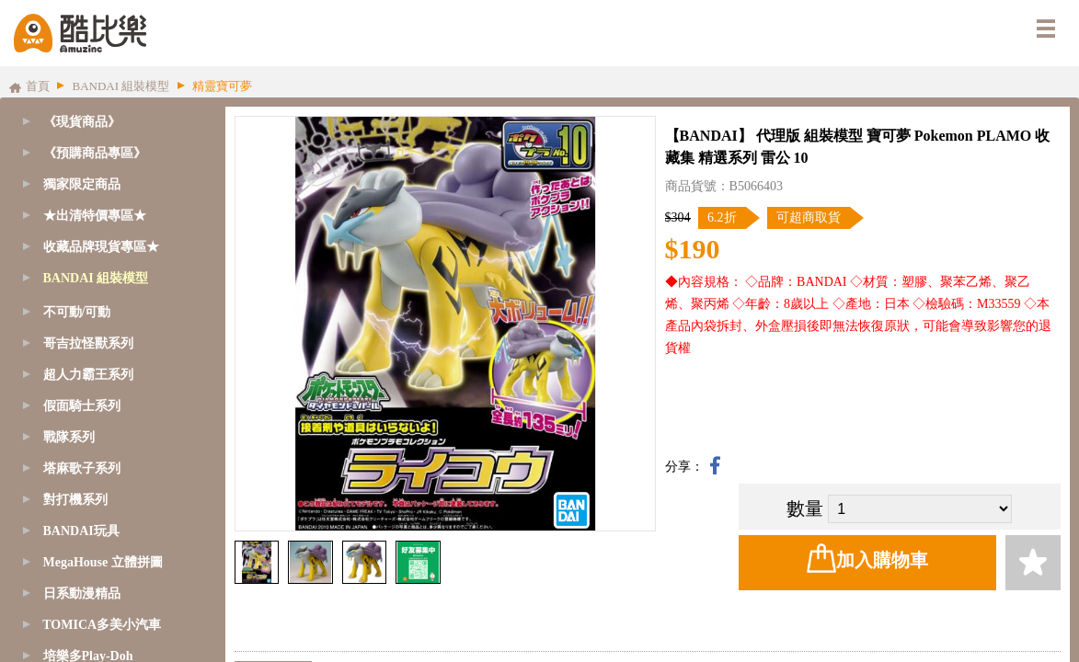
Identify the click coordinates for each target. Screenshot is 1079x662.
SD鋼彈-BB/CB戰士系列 (114, 434)
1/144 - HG (75, 622)
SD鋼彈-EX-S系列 (96, 403)
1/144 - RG (75, 591)
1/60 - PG (71, 528)
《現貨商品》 (82, 122)
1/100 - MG (76, 559)
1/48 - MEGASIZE (95, 497)
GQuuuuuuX (79, 309)
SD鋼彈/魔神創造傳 (101, 341)
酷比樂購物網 (80, 33)
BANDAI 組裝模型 (96, 278)
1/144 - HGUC (84, 653)
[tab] (108, 153)
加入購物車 (867, 558)
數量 (804, 508)
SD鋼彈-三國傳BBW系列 (116, 466)
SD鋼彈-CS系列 (90, 372)
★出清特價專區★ (94, 216)
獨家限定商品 (82, 184)
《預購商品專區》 (94, 153)
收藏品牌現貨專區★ (101, 247)
